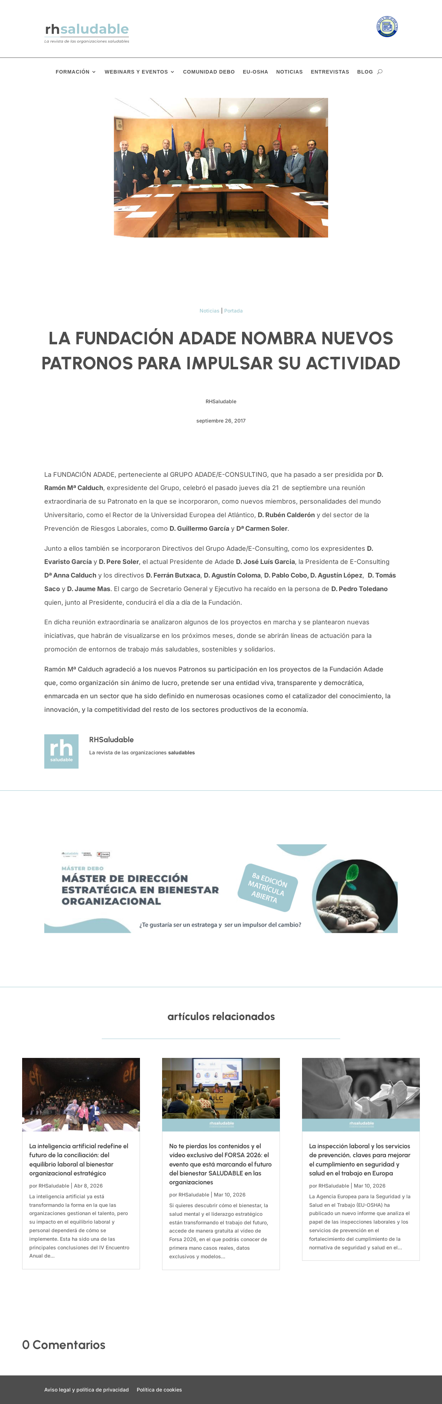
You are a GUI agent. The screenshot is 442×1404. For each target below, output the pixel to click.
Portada (233, 311)
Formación (73, 72)
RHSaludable (54, 1186)
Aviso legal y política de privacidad (86, 1390)
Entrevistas (330, 72)
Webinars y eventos (136, 72)
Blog (365, 72)
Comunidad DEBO (209, 72)
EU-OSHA (255, 72)
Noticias (289, 72)
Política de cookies (159, 1390)
